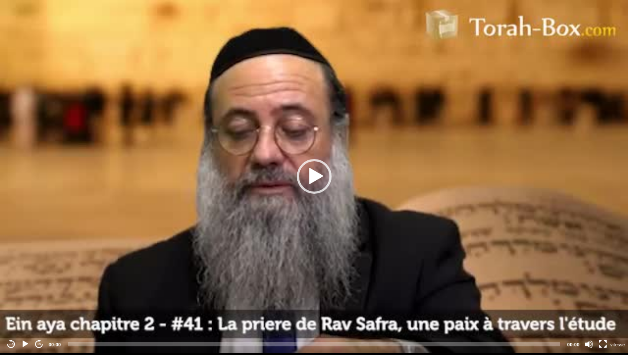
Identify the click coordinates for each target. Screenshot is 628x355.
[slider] (314, 344)
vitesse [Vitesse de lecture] (617, 344)
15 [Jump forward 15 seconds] (39, 344)
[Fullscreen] (602, 344)
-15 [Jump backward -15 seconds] (11, 344)
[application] (314, 176)
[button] (314, 176)
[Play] (25, 344)
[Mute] (589, 344)
